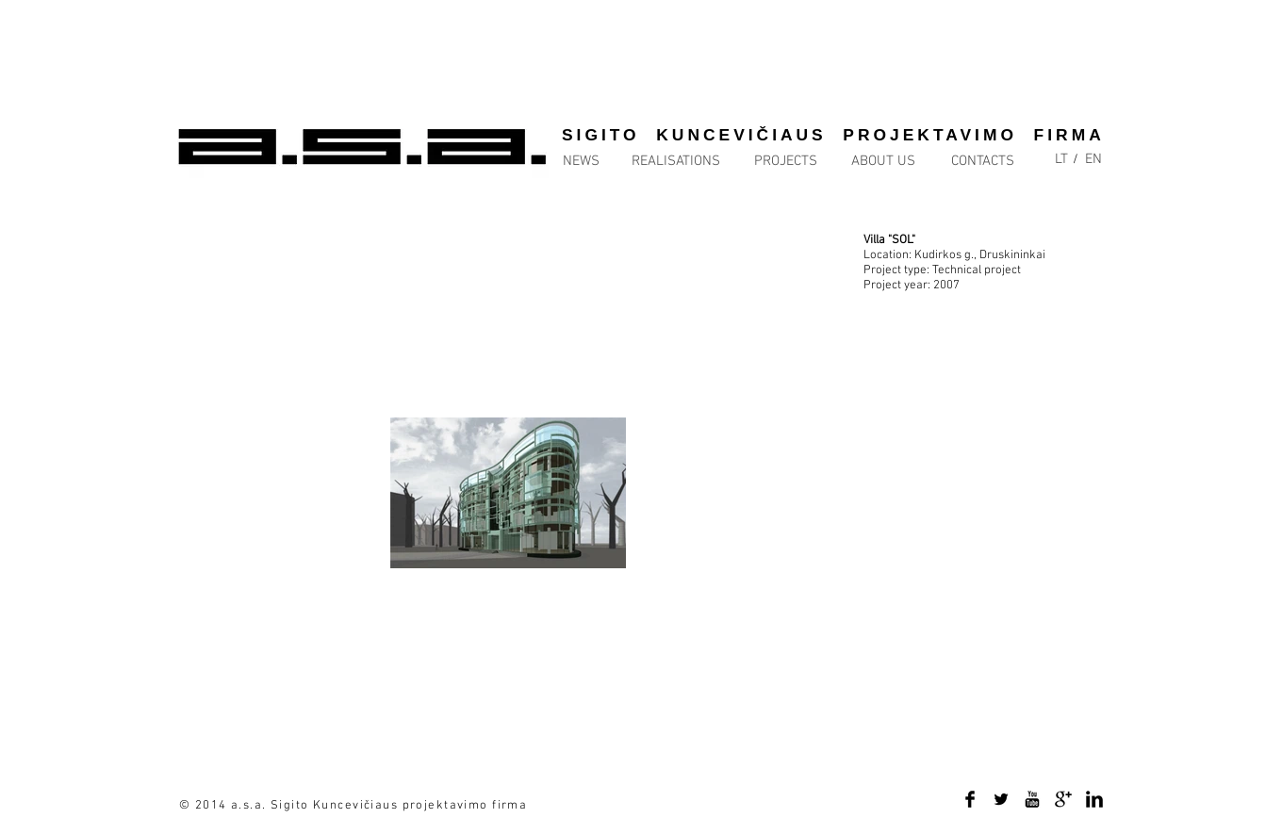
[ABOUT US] (883, 161)
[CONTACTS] (982, 161)
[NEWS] (601, 161)
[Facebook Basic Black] (970, 799)
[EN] (1093, 160)
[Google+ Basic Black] (1063, 799)
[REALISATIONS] (676, 161)
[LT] (1061, 160)
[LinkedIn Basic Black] (1094, 799)
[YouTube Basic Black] (1032, 799)
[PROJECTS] (785, 161)
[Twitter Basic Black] (1001, 799)
